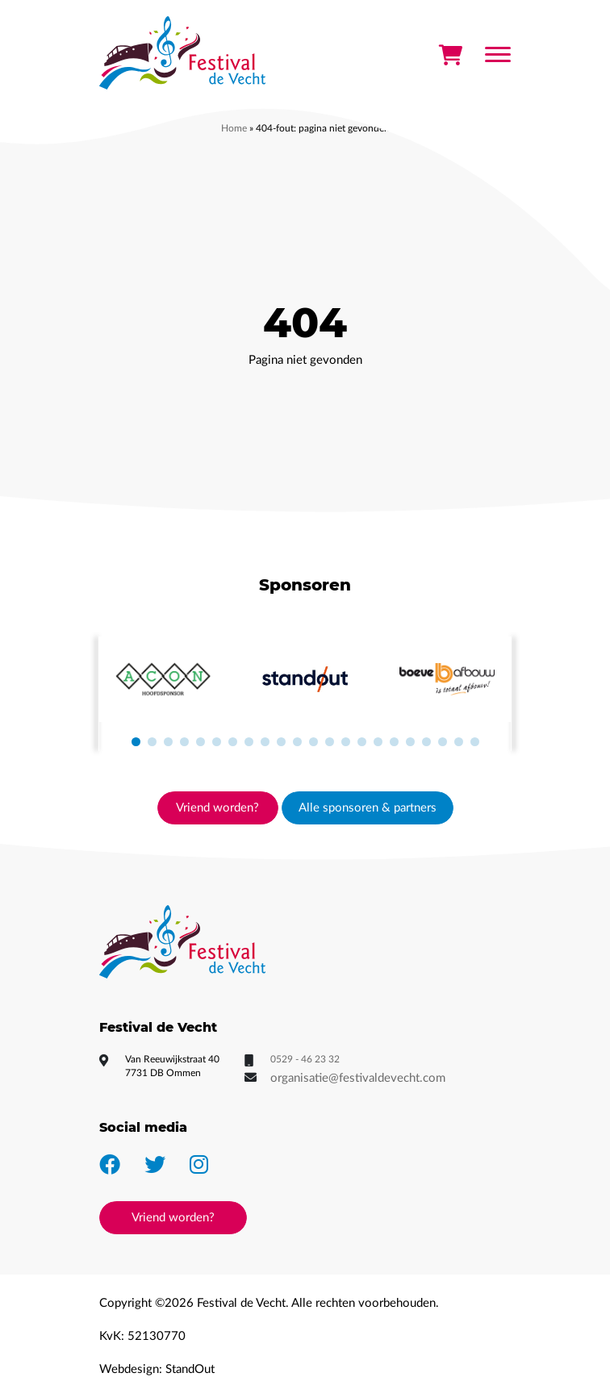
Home (234, 128)
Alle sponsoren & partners (368, 808)
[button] (135, 742)
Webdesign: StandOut (157, 1369)
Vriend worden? (217, 808)
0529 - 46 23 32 (305, 1059)
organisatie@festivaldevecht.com (357, 1078)
